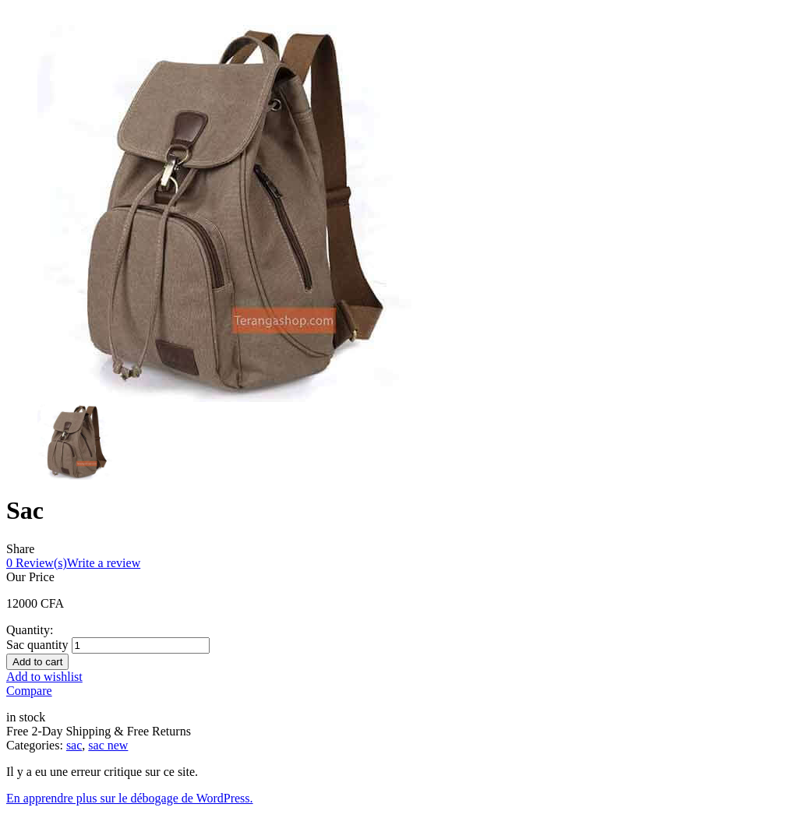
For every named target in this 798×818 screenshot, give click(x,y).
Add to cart (37, 662)
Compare (29, 690)
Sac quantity (37, 644)
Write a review (103, 562)
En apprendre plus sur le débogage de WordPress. (129, 798)
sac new (108, 745)
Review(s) (36, 562)
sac (74, 745)
